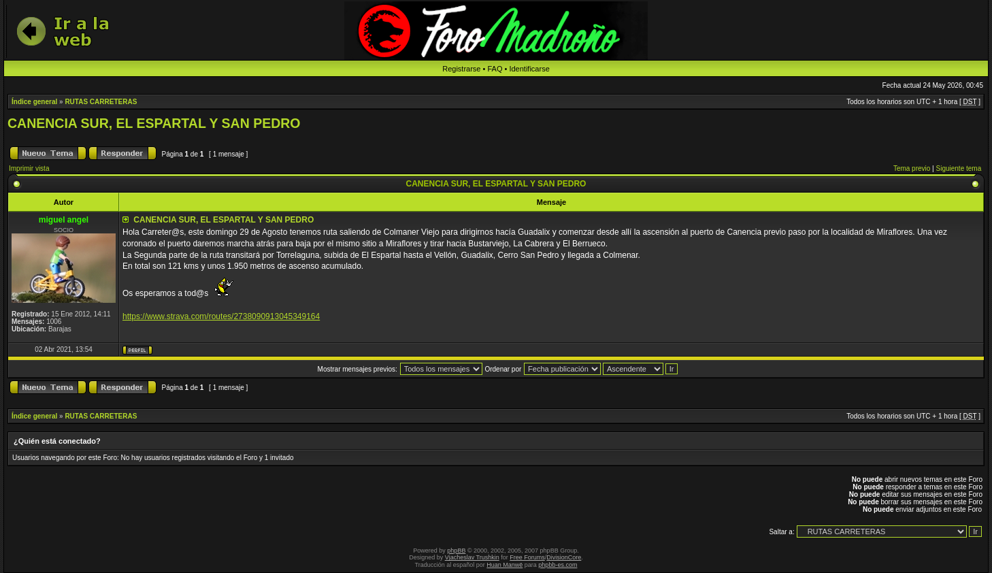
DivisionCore (563, 557)
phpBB (456, 550)
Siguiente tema (959, 168)
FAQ (494, 69)
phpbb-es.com (557, 564)
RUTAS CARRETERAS (101, 101)
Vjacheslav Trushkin (472, 557)
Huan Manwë (504, 564)
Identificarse (529, 69)
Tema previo (911, 168)
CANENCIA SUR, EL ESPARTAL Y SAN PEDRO (154, 123)
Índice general (34, 101)
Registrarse (461, 69)
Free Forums (527, 557)
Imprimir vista (29, 168)
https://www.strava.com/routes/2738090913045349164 (221, 316)
